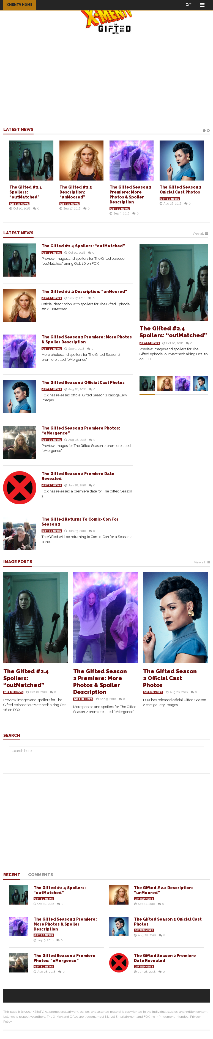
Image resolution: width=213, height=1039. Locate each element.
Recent (11, 875)
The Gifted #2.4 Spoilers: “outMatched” (25, 192)
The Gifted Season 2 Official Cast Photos (83, 382)
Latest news (18, 130)
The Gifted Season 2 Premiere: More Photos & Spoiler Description (100, 681)
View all (198, 233)
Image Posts (17, 562)
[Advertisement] (106, 80)
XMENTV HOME (19, 5)
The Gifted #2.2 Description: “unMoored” (75, 192)
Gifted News (19, 204)
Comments (40, 875)
